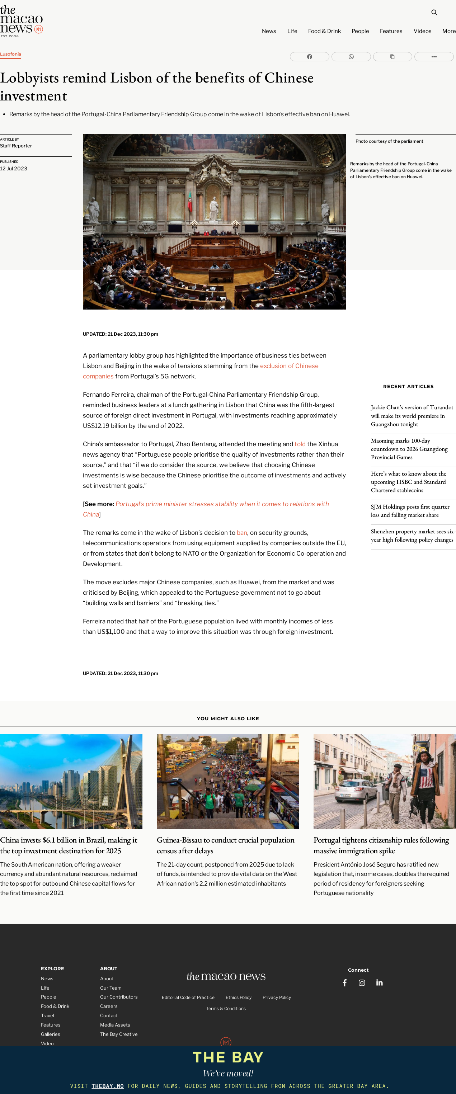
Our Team (111, 978)
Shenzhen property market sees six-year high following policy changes (413, 531)
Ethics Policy (238, 988)
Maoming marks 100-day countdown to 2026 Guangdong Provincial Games (409, 445)
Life (292, 31)
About (107, 968)
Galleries (50, 1024)
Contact (109, 1005)
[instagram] (362, 970)
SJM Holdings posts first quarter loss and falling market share (410, 507)
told (300, 433)
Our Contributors (119, 987)
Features (391, 31)
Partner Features (60, 1043)
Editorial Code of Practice (188, 988)
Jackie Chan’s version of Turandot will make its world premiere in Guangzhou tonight (412, 412)
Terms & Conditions (226, 998)
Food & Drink (324, 31)
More (449, 31)
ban (242, 522)
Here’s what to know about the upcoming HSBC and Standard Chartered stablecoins (408, 478)
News (269, 31)
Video (47, 1033)
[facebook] (345, 970)
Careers (109, 996)
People (360, 31)
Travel (47, 1005)
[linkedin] (380, 970)
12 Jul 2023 (13, 167)
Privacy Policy (277, 988)
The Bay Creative (119, 1024)
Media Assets (115, 1015)
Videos (423, 31)
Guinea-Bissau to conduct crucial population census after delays (225, 835)
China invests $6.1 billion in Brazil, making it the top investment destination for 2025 (68, 835)
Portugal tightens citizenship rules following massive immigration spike (381, 835)
